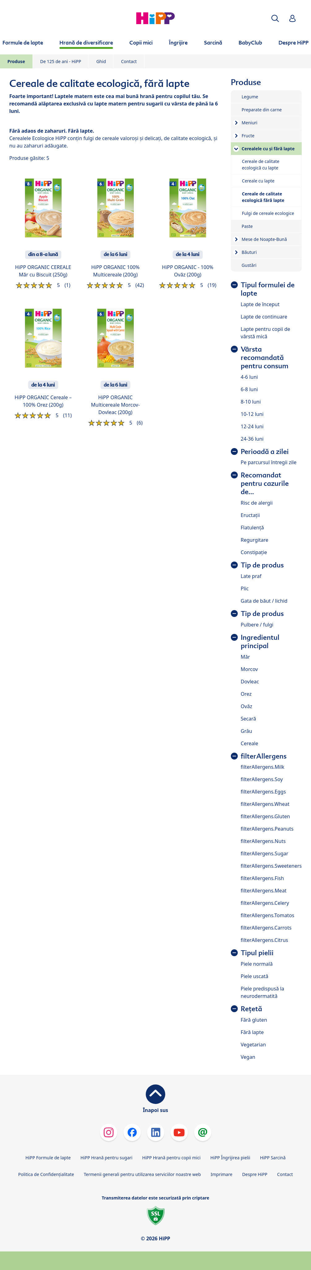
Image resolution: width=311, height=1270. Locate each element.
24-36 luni (252, 438)
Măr (245, 656)
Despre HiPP (254, 1174)
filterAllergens (264, 756)
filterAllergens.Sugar (264, 853)
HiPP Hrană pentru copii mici (171, 1158)
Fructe (248, 136)
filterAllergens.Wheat (265, 804)
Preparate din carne (262, 110)
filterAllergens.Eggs (263, 791)
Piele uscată (254, 976)
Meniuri (249, 123)
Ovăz (246, 706)
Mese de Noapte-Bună (264, 239)
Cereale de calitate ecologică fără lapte (263, 197)
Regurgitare (254, 540)
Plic (245, 588)
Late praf (251, 576)
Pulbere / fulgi (257, 624)
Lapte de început (260, 304)
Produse (16, 61)
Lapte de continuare (264, 316)
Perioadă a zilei (265, 451)
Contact (129, 61)
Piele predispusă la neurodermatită (262, 992)
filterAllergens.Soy (262, 779)
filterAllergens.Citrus (264, 940)
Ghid (101, 61)
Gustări (249, 265)
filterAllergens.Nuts (263, 841)
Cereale (249, 743)
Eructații (250, 515)
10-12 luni (252, 414)
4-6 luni (249, 377)
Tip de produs (262, 565)
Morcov (249, 669)
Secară (248, 718)
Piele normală (257, 963)
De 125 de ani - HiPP (60, 61)
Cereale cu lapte (258, 181)
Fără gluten (254, 1019)
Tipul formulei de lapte (268, 289)
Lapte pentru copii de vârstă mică (265, 333)
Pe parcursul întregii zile (268, 462)
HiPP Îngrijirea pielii (230, 1158)
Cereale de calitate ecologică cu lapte (260, 164)
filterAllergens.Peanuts (267, 828)
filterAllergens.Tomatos (267, 915)
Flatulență (252, 527)
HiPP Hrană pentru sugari (106, 1158)
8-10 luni (251, 401)
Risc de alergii (257, 502)
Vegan (248, 1057)
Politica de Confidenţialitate (46, 1174)
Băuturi (249, 252)
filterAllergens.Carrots (266, 927)
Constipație (254, 552)
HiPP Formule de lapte (48, 1158)
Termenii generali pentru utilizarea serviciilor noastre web (142, 1174)
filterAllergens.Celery (265, 903)
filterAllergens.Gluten (265, 816)
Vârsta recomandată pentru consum (264, 357)
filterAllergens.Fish (262, 878)
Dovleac (250, 681)
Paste (247, 226)
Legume (250, 97)
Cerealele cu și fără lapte (268, 149)
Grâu (246, 731)
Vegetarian (253, 1044)
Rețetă (251, 1009)
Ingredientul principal (260, 641)
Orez (246, 694)
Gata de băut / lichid (264, 600)
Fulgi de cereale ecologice (268, 213)
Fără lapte (252, 1032)
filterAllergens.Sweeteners (271, 865)
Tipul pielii (257, 953)
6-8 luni (249, 389)
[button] (275, 18)
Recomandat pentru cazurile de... (265, 483)
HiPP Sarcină (272, 1158)
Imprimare (221, 1174)
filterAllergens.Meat (264, 890)
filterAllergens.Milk (262, 766)
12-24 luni (252, 426)
